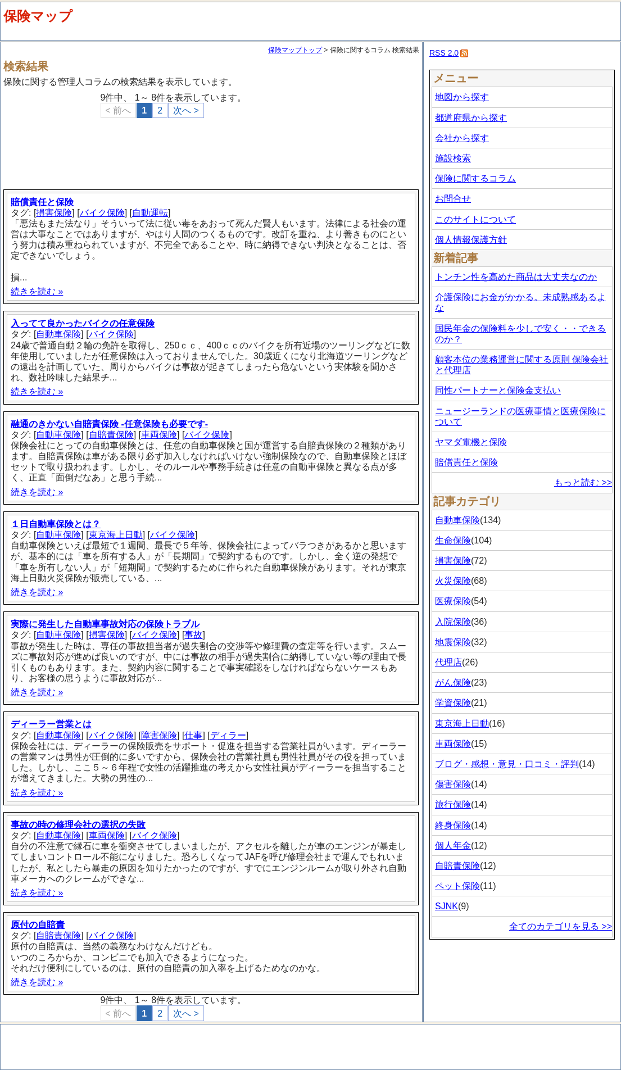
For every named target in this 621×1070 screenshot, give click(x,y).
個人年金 (453, 845)
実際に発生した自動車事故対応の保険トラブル (105, 624)
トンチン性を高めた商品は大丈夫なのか (516, 277)
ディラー (228, 735)
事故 (193, 635)
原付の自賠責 (38, 925)
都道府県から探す (471, 118)
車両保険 (159, 434)
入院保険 (453, 622)
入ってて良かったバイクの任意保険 (83, 323)
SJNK (446, 906)
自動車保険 (58, 334)
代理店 (448, 662)
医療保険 (453, 601)
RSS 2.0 (444, 52)
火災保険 (453, 581)
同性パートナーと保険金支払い (498, 390)
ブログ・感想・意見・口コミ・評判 (507, 764)
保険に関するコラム (475, 178)
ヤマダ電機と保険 (471, 442)
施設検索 (453, 158)
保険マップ (37, 16)
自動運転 (150, 212)
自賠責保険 (111, 434)
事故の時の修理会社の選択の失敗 (78, 824)
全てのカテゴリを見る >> (560, 926)
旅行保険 (453, 804)
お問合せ (453, 198)
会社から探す (462, 138)
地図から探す (462, 97)
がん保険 (453, 682)
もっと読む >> (583, 482)
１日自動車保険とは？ (56, 524)
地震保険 (453, 642)
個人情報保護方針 (471, 239)
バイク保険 (102, 212)
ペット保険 (457, 886)
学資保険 (453, 703)
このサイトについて (475, 219)
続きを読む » (37, 291)
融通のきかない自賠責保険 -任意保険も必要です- (109, 424)
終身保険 (453, 825)
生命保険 (453, 540)
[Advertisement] (213, 149)
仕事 (193, 735)
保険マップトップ (295, 50)
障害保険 (159, 735)
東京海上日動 (116, 534)
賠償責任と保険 (42, 202)
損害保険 (54, 212)
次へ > (186, 110)
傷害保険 (453, 784)
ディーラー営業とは (51, 724)
